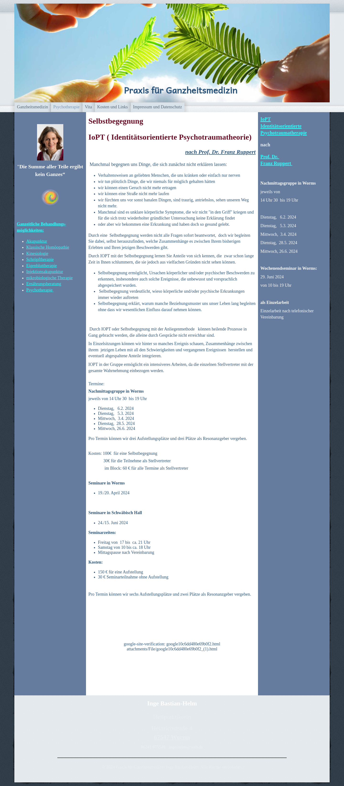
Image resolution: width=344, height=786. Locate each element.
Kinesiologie (37, 253)
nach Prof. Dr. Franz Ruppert (220, 152)
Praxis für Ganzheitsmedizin (180, 90)
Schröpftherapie (40, 259)
